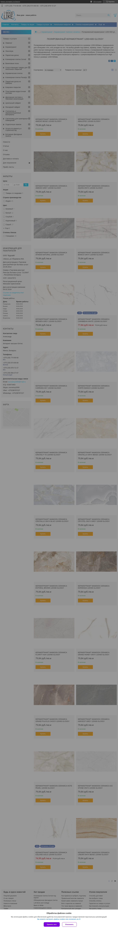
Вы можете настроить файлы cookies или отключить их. (58, 919)
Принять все (52, 924)
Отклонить (69, 924)
